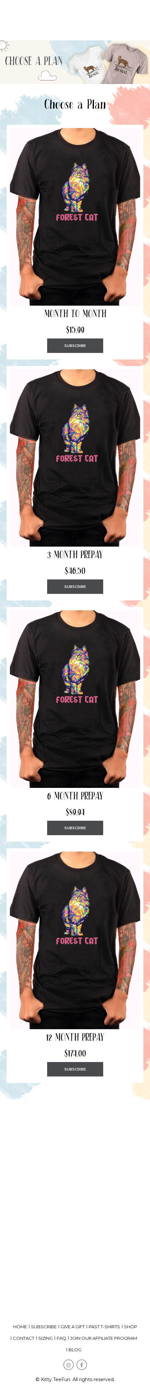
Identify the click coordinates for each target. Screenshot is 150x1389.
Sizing (45, 1338)
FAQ (61, 1338)
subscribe (44, 1326)
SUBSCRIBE (75, 345)
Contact (23, 1338)
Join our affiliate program (103, 1338)
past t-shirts (104, 1326)
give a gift (73, 1326)
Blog (75, 1349)
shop (130, 1326)
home (20, 1326)
